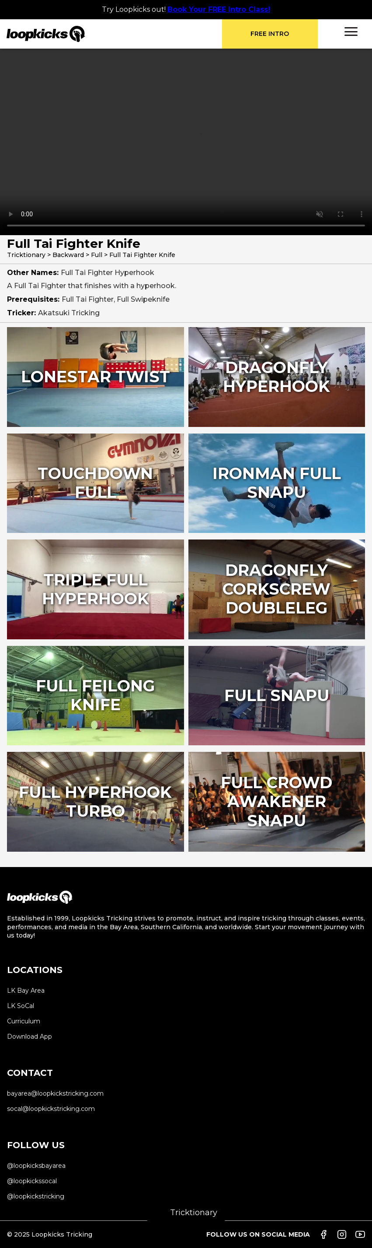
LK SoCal (20, 1006)
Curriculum (23, 1021)
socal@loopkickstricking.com (51, 1109)
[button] (351, 31)
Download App (29, 1036)
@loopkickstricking (35, 1196)
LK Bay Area (26, 990)
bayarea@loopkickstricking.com (55, 1093)
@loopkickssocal (32, 1181)
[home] (114, 34)
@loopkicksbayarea (36, 1166)
